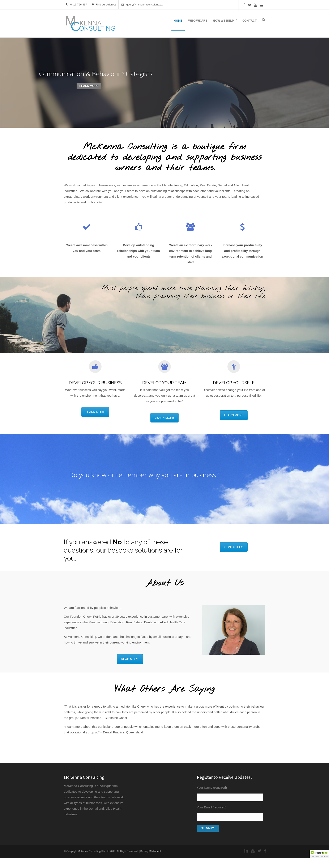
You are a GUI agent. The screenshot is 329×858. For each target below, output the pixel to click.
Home (178, 20)
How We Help (223, 20)
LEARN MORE (88, 86)
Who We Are (197, 20)
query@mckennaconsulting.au (142, 4)
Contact (249, 20)
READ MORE (130, 659)
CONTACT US (233, 547)
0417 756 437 (76, 4)
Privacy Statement (150, 851)
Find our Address (104, 4)
